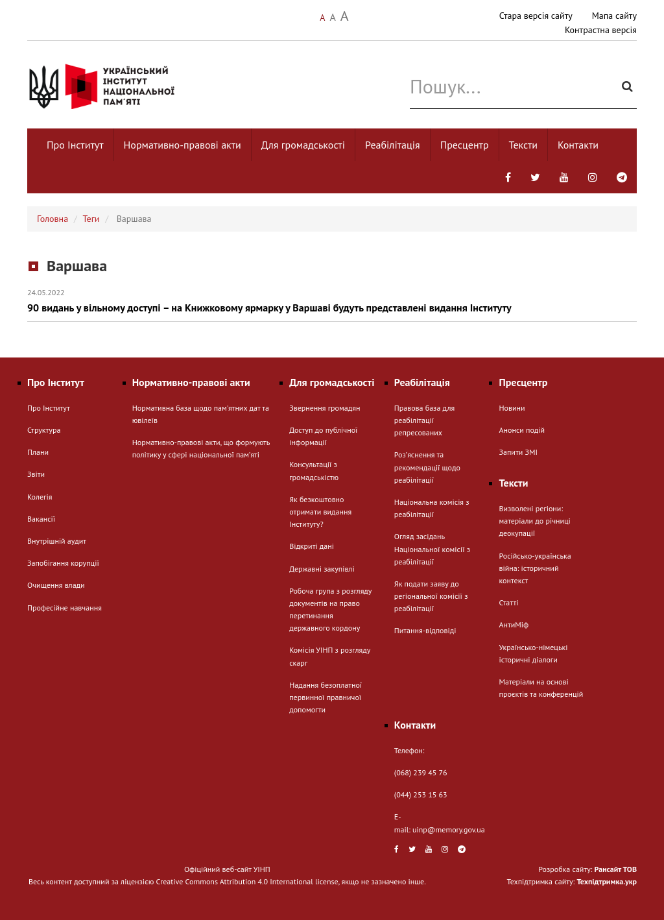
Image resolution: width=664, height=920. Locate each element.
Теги (91, 218)
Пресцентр (464, 144)
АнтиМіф (513, 624)
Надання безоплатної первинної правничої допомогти (325, 697)
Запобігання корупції (63, 563)
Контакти (578, 144)
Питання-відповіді (425, 630)
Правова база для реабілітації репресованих (424, 420)
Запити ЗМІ (518, 452)
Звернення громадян (324, 408)
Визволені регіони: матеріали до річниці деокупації (534, 520)
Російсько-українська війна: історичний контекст (535, 568)
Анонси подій (522, 430)
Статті (508, 602)
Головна (52, 218)
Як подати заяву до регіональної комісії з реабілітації (431, 596)
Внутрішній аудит (56, 541)
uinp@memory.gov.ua (448, 829)
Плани (38, 452)
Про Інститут (75, 144)
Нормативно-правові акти (182, 144)
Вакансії (41, 519)
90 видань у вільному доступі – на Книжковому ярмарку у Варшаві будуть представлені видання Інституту (332, 300)
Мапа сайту (614, 15)
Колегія (39, 497)
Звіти (36, 474)
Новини (512, 408)
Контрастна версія (601, 30)
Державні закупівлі (321, 569)
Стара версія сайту (536, 15)
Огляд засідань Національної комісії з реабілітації (432, 548)
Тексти (523, 144)
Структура (43, 430)
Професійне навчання (64, 607)
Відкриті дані (311, 546)
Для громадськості (303, 144)
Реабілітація (392, 144)
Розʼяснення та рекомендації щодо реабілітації (427, 467)
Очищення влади (56, 585)
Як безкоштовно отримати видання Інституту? (320, 511)
